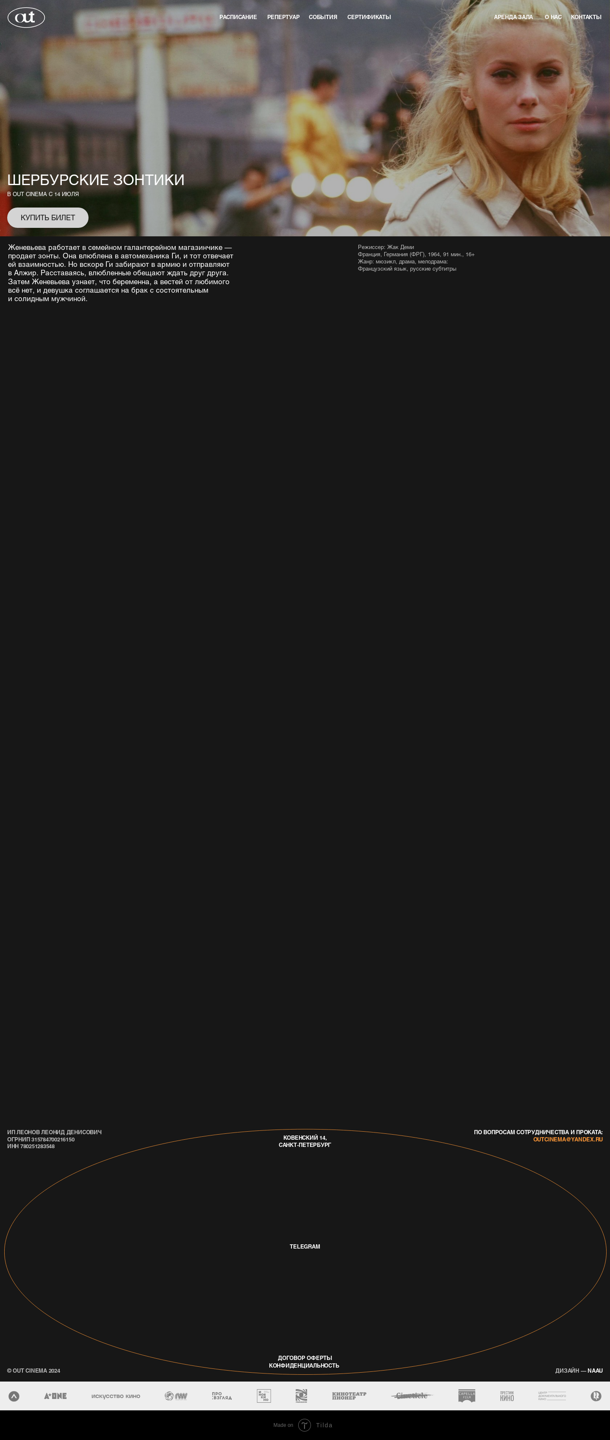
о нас (553, 16)
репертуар (283, 16)
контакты (586, 16)
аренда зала (513, 16)
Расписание (238, 16)
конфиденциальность (304, 1365)
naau (579, 1370)
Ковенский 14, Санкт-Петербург (305, 1141)
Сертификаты (369, 16)
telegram (305, 1246)
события (323, 16)
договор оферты (305, 1357)
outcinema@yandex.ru (568, 1139)
